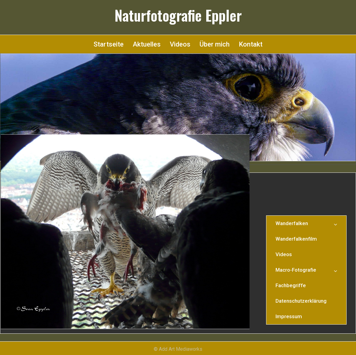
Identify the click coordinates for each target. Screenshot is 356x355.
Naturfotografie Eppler (178, 15)
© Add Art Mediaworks (178, 349)
